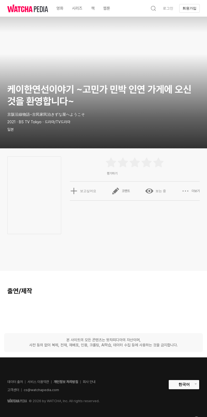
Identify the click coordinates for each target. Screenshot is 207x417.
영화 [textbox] (59, 8)
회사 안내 (89, 382)
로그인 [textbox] (168, 8)
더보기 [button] (190, 191)
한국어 (184, 384)
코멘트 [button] (121, 191)
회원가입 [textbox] (189, 8)
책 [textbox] (93, 8)
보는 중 (155, 191)
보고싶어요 (83, 191)
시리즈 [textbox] (77, 8)
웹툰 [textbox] (106, 8)
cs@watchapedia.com (41, 390)
